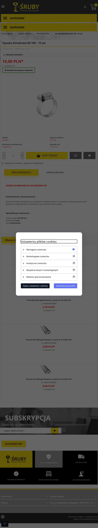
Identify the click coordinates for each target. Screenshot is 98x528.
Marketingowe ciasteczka (37, 256)
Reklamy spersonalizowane (38, 277)
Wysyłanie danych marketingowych (42, 270)
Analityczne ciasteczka (36, 263)
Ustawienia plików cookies (39, 241)
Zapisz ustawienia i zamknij (35, 285)
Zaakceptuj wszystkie (65, 285)
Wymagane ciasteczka (36, 249)
